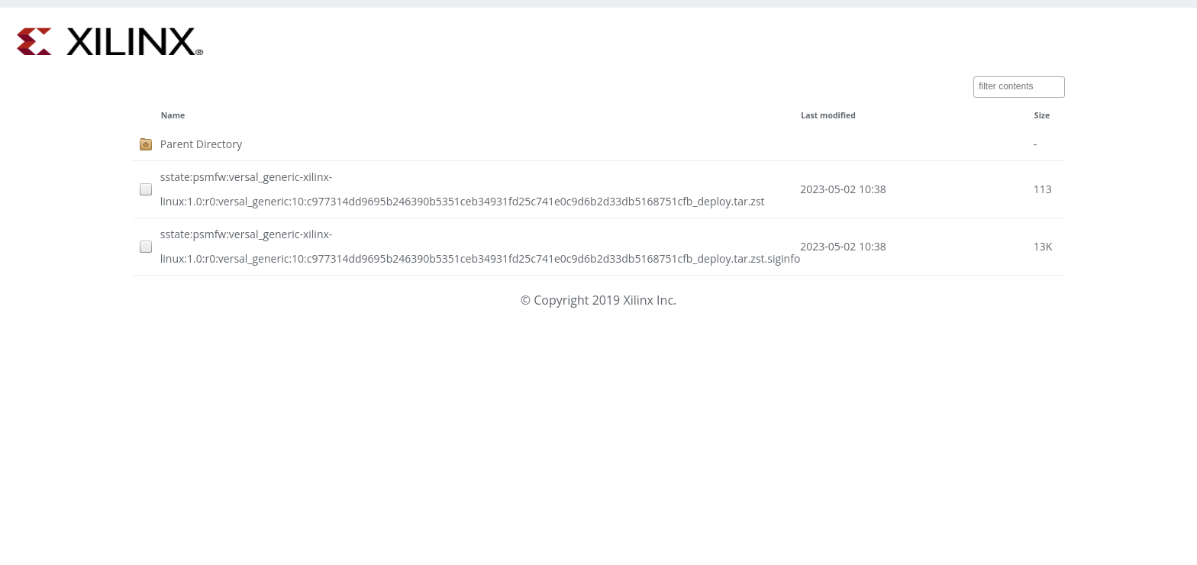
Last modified (828, 115)
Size (1042, 115)
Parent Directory (201, 144)
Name (173, 115)
